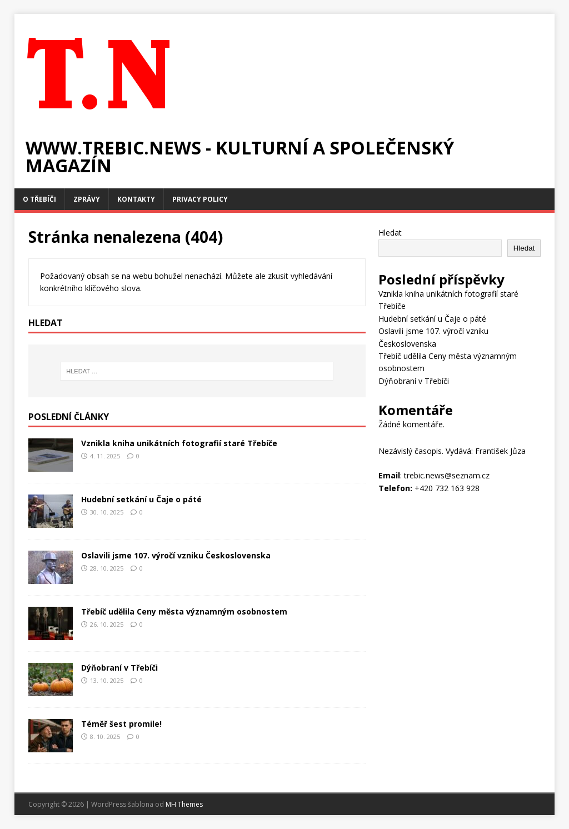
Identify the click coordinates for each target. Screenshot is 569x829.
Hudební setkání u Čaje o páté (141, 499)
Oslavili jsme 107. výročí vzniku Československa (176, 555)
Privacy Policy (200, 199)
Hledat (390, 232)
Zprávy (86, 199)
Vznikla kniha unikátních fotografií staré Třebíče (179, 443)
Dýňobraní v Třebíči (119, 667)
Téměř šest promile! (121, 723)
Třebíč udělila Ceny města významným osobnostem (184, 611)
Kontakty (136, 199)
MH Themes (184, 804)
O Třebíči (39, 199)
